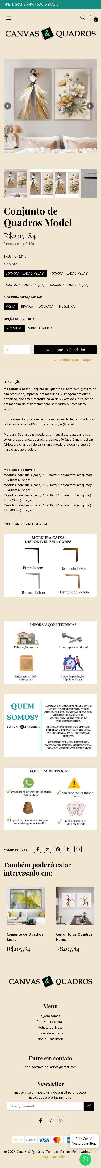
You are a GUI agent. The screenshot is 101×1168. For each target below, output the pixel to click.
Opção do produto (20, 319)
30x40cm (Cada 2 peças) (25, 273)
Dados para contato (51, 1021)
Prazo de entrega (50, 1033)
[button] (7, 106)
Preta (10, 306)
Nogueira (67, 306)
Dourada (46, 306)
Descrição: (12, 382)
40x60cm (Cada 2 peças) (69, 273)
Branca (27, 306)
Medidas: (11, 264)
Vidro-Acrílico (40, 328)
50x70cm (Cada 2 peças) (25, 285)
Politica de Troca (50, 1027)
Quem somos (50, 1016)
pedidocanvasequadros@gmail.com (50, 1067)
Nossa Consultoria (50, 1039)
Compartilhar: (16, 850)
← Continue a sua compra (73, 360)
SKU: (7, 256)
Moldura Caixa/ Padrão (23, 297)
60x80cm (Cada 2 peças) (69, 285)
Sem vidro (14, 328)
